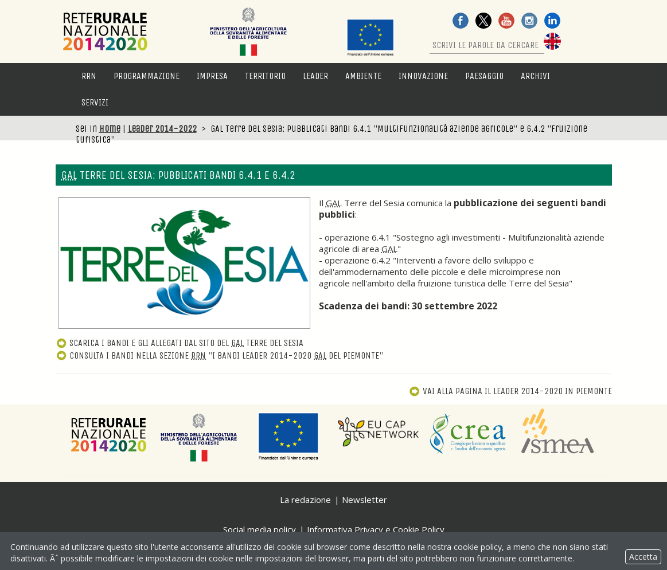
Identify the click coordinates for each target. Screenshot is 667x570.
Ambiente (363, 75)
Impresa (212, 75)
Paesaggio (484, 75)
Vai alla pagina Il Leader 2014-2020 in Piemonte (510, 391)
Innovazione (423, 75)
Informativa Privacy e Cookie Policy (375, 529)
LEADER (315, 75)
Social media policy (259, 529)
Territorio (265, 75)
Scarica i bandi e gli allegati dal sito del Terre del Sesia (180, 342)
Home (109, 128)
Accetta (643, 556)
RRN (88, 75)
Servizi (94, 102)
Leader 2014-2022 (162, 128)
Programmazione (147, 75)
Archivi (535, 75)
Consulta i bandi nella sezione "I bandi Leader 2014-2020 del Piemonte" (220, 355)
